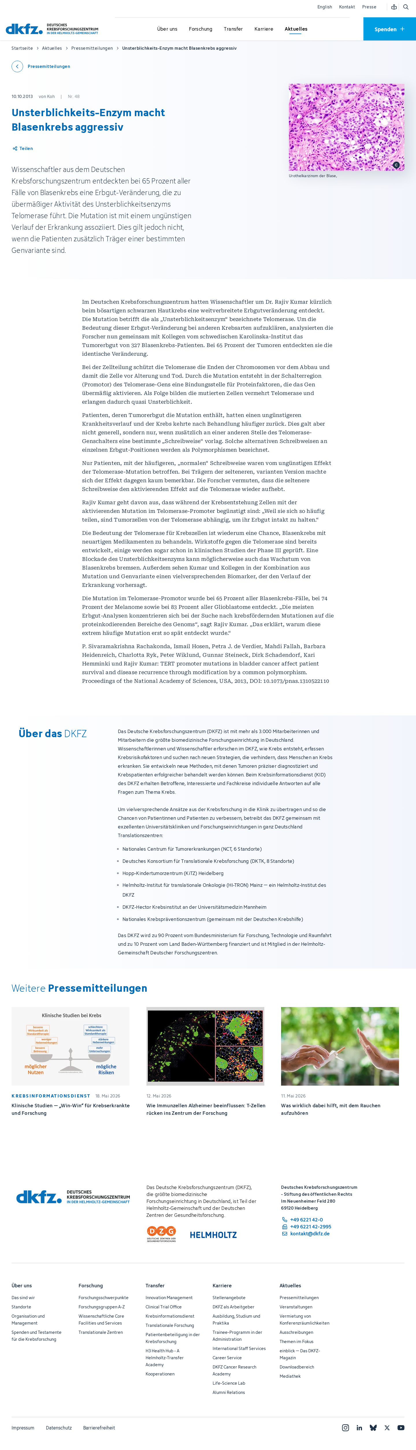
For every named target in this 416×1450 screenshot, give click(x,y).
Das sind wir (23, 1297)
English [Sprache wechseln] (324, 6)
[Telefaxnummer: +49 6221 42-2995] (306, 1226)
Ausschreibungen (296, 1332)
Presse (369, 6)
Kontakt (347, 6)
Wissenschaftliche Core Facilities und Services (101, 1319)
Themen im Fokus (296, 1341)
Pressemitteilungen (299, 1297)
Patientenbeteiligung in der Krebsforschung (173, 1338)
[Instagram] (345, 1427)
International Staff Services (239, 1348)
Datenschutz (59, 1427)
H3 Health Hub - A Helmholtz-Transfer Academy (165, 1357)
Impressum (23, 1427)
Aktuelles (290, 1285)
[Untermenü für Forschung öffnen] (200, 29)
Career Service (227, 1357)
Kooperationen (160, 1374)
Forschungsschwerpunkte (104, 1297)
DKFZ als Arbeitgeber (234, 1306)
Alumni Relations (229, 1392)
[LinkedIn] (359, 1427)
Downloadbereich (297, 1367)
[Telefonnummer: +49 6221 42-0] (306, 1219)
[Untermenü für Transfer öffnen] (233, 29)
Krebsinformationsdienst (170, 1316)
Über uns (22, 1285)
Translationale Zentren (101, 1332)
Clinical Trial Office (164, 1306)
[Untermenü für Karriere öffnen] (264, 29)
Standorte (21, 1306)
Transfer (155, 1285)
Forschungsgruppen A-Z (102, 1306)
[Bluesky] (373, 1427)
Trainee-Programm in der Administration (237, 1336)
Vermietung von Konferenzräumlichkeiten (304, 1319)
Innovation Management (169, 1297)
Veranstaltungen (296, 1306)
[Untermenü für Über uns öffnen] (167, 29)
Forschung (91, 1285)
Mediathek (290, 1376)
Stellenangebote (229, 1297)
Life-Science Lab (229, 1383)
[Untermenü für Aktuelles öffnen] (296, 29)
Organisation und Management (28, 1319)
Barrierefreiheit (99, 1427)
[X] (387, 1427)
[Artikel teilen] (22, 148)
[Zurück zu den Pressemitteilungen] (41, 66)
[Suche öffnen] (405, 7)
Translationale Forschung (170, 1325)
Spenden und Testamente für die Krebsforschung (37, 1336)
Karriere (222, 1285)
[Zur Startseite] (53, 28)
